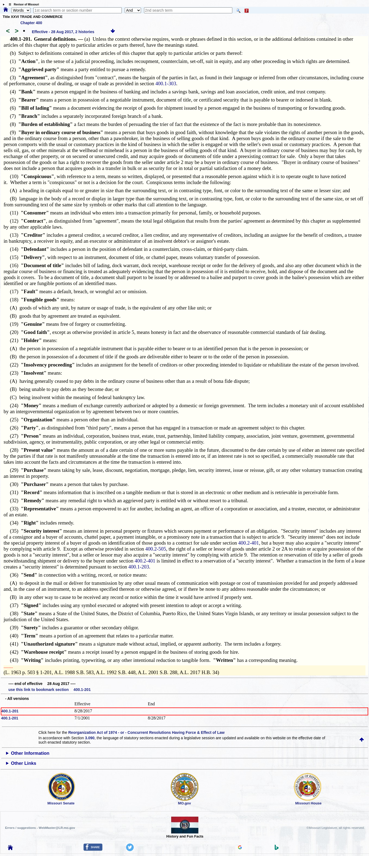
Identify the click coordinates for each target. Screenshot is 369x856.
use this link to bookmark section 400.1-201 (49, 689)
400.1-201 (9, 711)
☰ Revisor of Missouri (22, 4)
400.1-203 (138, 567)
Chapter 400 (31, 23)
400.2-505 (155, 549)
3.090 (90, 738)
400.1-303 (165, 83)
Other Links (23, 763)
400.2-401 (248, 543)
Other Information (30, 753)
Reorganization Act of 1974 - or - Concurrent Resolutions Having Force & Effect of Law (146, 732)
